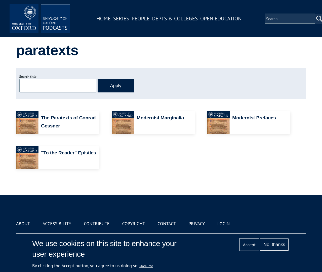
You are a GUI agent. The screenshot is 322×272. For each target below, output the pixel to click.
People (140, 18)
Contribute (96, 223)
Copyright (133, 223)
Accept (249, 245)
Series (121, 18)
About (23, 223)
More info (146, 266)
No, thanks (274, 244)
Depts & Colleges (175, 18)
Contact (166, 223)
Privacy (196, 223)
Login (223, 223)
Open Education (221, 18)
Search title (27, 76)
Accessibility (57, 223)
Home (104, 18)
